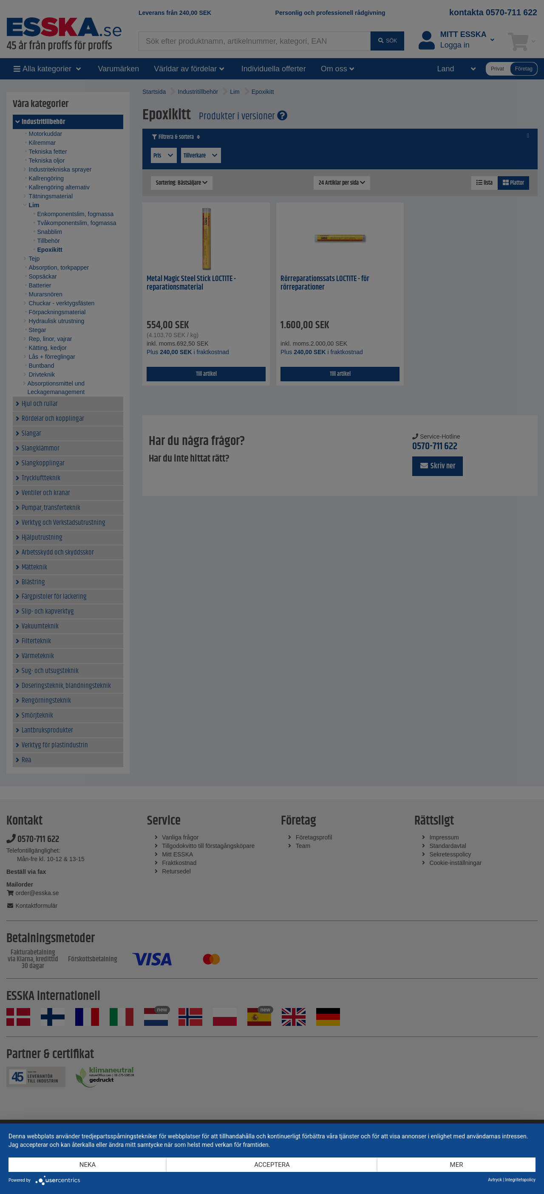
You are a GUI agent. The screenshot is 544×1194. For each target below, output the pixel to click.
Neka (87, 1165)
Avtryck (495, 1179)
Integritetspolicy (520, 1179)
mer (456, 1165)
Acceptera (272, 1165)
